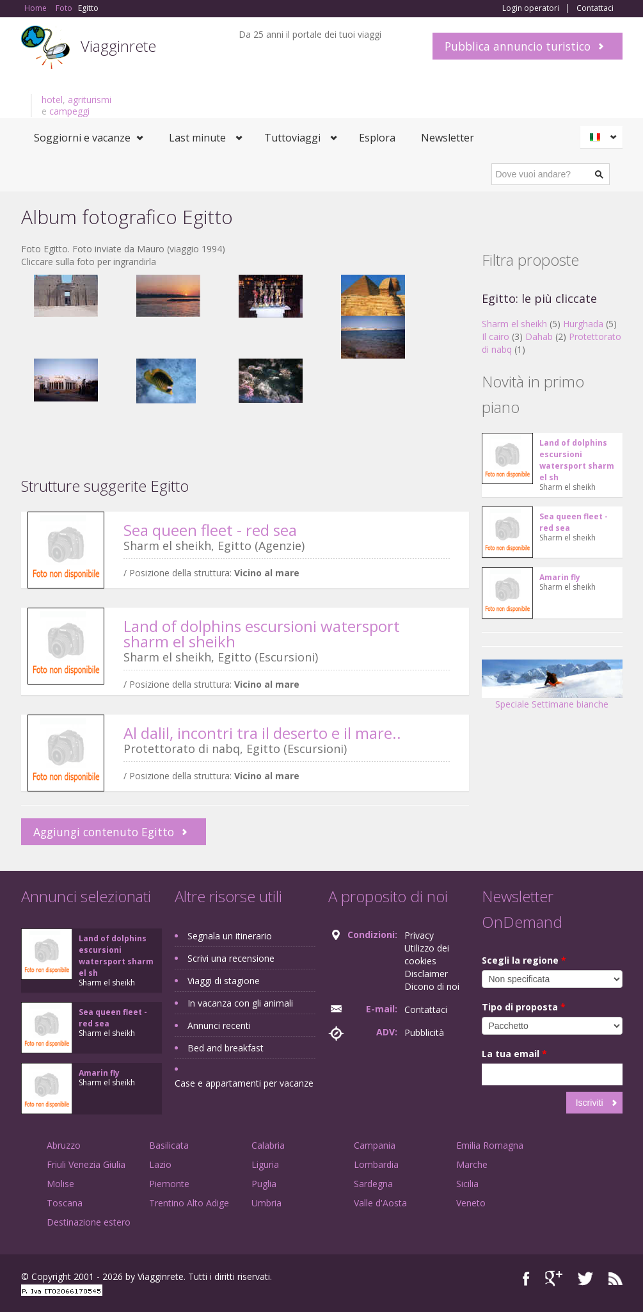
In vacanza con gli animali (240, 1003)
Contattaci (595, 8)
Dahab (539, 336)
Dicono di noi (431, 986)
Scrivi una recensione (230, 958)
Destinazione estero (89, 1222)
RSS (615, 1278)
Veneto (471, 1203)
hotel (52, 99)
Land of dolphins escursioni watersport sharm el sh (576, 460)
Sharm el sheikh (514, 324)
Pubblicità (424, 1032)
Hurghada (583, 324)
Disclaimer (426, 974)
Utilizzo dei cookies (426, 954)
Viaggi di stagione (223, 981)
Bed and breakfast (225, 1048)
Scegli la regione (524, 960)
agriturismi (89, 99)
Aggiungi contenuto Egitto (103, 831)
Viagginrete (118, 45)
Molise (60, 1184)
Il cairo (495, 336)
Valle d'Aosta (380, 1203)
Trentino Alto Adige (189, 1203)
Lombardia (376, 1164)
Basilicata (169, 1145)
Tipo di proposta (524, 1007)
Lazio (160, 1164)
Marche (472, 1164)
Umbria (266, 1203)
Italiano (603, 137)
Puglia (263, 1184)
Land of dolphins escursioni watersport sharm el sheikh (261, 633)
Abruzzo (64, 1145)
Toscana (65, 1203)
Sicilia (467, 1184)
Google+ (553, 1278)
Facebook (526, 1278)
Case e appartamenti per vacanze (244, 1083)
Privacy (419, 935)
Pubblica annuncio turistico (518, 46)
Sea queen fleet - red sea (210, 529)
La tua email (514, 1054)
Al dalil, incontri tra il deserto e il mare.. (262, 732)
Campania (374, 1145)
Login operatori (530, 8)
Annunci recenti (219, 1025)
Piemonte (169, 1184)
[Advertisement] (245, 493)
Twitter (585, 1278)
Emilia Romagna (489, 1145)
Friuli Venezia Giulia (86, 1164)
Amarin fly (559, 577)
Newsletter (447, 138)
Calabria (268, 1145)
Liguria (265, 1164)
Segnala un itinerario (229, 936)
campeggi (69, 111)
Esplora (377, 138)
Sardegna (373, 1184)
